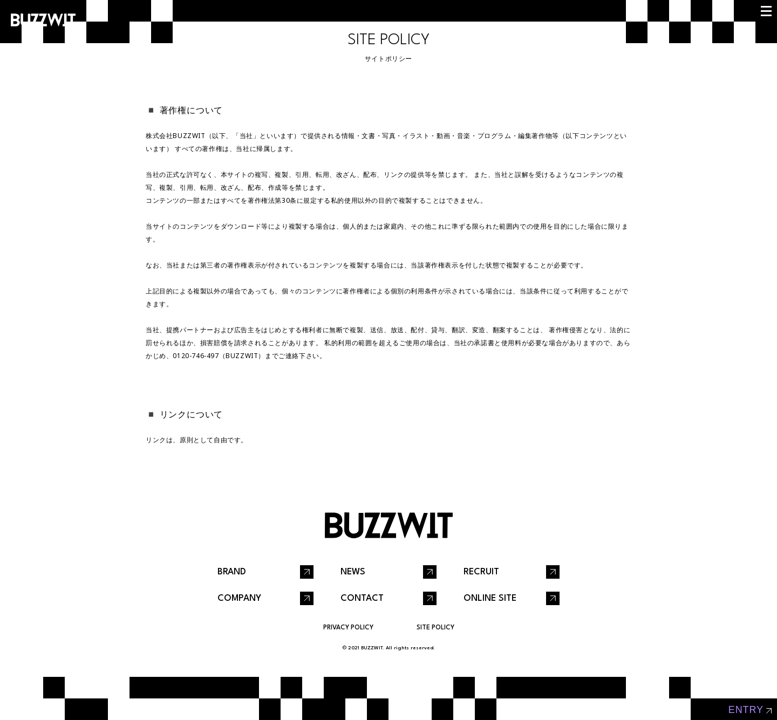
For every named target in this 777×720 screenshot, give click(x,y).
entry (746, 709)
